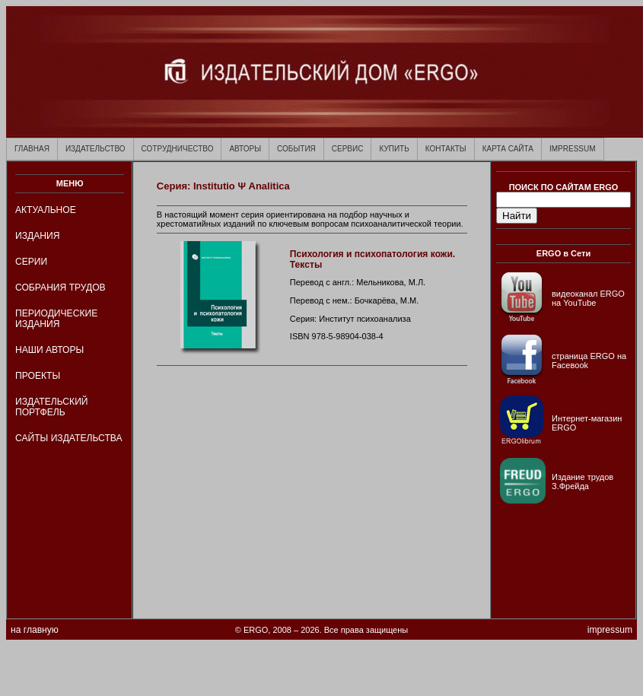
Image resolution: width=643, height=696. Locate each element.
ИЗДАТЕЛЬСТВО (95, 149)
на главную (35, 629)
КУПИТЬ (394, 149)
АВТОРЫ (245, 149)
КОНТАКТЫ (445, 149)
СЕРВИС (348, 149)
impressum (609, 629)
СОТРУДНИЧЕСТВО (178, 149)
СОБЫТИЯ (296, 149)
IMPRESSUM (572, 149)
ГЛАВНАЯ (31, 149)
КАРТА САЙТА (507, 149)
